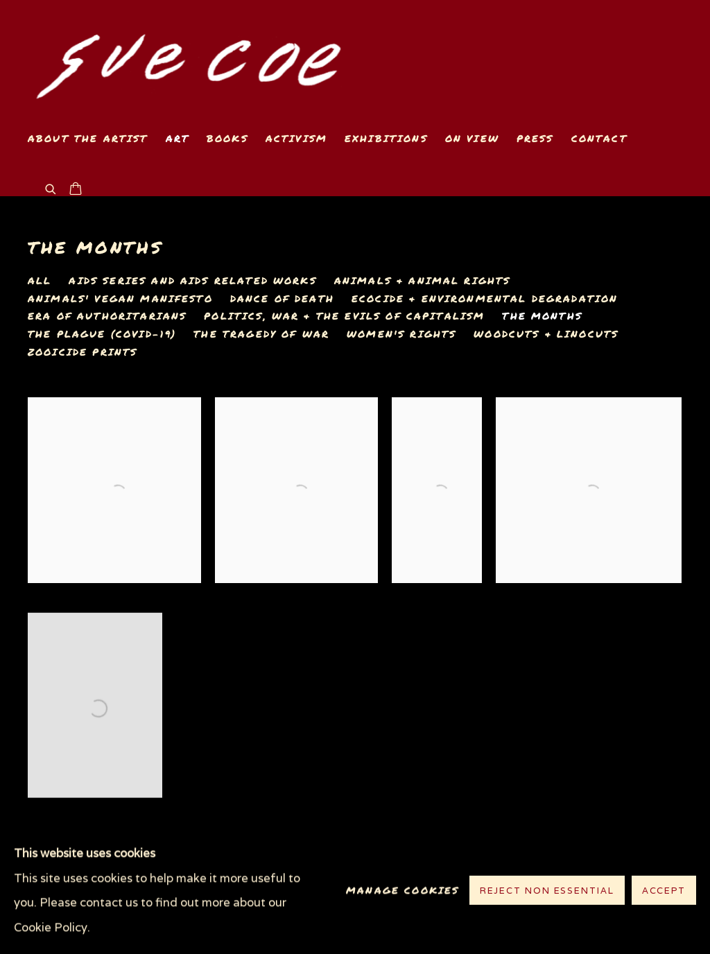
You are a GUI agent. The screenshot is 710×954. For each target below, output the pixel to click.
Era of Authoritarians (107, 316)
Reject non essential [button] (547, 891)
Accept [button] (664, 891)
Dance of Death (282, 299)
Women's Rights (401, 334)
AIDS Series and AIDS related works (192, 281)
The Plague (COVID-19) (102, 334)
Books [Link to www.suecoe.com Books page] (227, 138)
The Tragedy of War (261, 334)
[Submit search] (51, 187)
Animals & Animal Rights (422, 281)
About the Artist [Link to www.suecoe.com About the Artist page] (88, 138)
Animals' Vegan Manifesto (120, 299)
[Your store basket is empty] (75, 190)
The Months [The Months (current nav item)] (542, 316)
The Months (95, 247)
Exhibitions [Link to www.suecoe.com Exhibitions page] (386, 138)
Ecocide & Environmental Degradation (485, 299)
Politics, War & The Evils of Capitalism (344, 316)
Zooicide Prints (82, 352)
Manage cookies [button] (402, 890)
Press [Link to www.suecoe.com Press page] (535, 138)
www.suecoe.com (187, 60)
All (39, 281)
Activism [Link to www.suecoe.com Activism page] (296, 138)
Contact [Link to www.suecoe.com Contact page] (599, 138)
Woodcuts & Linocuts (546, 334)
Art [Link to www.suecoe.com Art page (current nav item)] (177, 138)
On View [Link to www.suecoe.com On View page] (472, 138)
